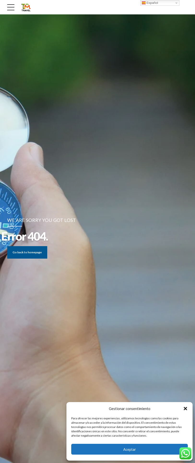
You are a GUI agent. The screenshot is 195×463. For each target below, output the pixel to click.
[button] (185, 408)
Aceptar (129, 449)
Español (150, 3)
